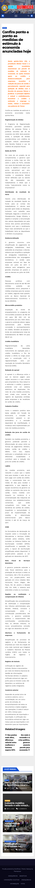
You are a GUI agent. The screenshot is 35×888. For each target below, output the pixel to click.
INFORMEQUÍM (14, 883)
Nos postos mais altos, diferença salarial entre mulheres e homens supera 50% (11, 742)
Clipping (7, 800)
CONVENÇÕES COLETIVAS (11, 880)
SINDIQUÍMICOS (13, 876)
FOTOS (23, 883)
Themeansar (17, 871)
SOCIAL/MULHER (9, 821)
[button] (28, 16)
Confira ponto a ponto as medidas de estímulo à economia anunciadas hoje (16, 41)
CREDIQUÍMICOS (26, 880)
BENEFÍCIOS (23, 876)
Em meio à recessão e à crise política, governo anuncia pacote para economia (24, 742)
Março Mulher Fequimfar (12, 824)
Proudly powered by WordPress (11, 869)
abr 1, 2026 (10, 829)
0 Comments (22, 788)
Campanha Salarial (10, 841)
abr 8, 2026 (10, 788)
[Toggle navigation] (15, 15)
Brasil (4, 27)
